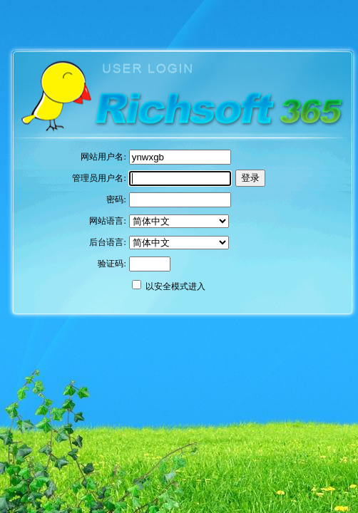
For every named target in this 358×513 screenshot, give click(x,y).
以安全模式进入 (175, 286)
